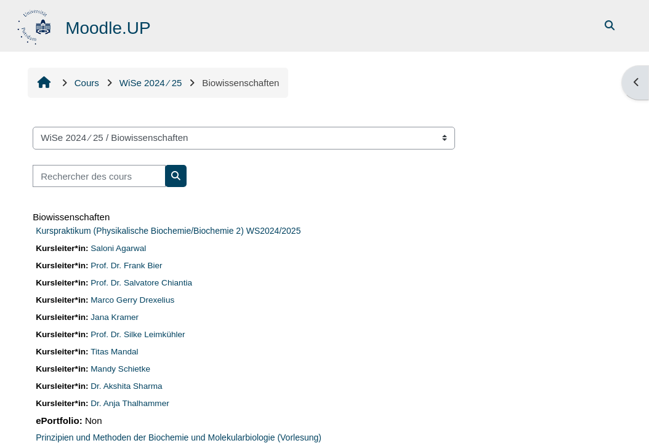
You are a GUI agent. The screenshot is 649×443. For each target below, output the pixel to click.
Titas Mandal (114, 351)
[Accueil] (35, 25)
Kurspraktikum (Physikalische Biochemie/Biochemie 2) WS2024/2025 (168, 231)
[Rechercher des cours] (99, 176)
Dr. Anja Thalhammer (130, 403)
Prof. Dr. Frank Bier (126, 265)
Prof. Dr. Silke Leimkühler (138, 334)
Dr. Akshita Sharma (126, 386)
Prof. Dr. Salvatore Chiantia (141, 282)
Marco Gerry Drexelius (132, 300)
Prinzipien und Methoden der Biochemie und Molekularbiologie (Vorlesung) (178, 437)
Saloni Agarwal (118, 248)
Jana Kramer (115, 317)
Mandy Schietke (120, 368)
